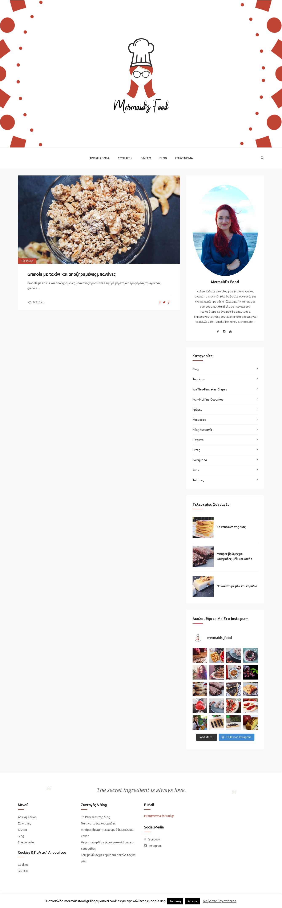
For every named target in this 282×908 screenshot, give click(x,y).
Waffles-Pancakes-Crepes (210, 389)
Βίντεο (146, 158)
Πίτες (196, 450)
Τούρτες (198, 480)
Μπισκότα (199, 419)
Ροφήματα (200, 460)
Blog (163, 158)
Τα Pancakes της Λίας (231, 527)
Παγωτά (198, 440)
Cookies (23, 864)
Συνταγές (125, 158)
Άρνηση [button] (193, 901)
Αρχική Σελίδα (99, 158)
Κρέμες (197, 409)
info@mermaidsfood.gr (159, 816)
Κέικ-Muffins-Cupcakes (208, 399)
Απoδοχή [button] (175, 901)
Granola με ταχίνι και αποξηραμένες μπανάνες (71, 274)
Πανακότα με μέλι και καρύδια (237, 586)
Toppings (27, 261)
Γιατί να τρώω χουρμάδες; (98, 823)
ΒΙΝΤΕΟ (23, 871)
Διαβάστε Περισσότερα (219, 901)
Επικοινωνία (184, 158)
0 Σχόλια (36, 302)
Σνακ (196, 470)
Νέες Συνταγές (203, 429)
